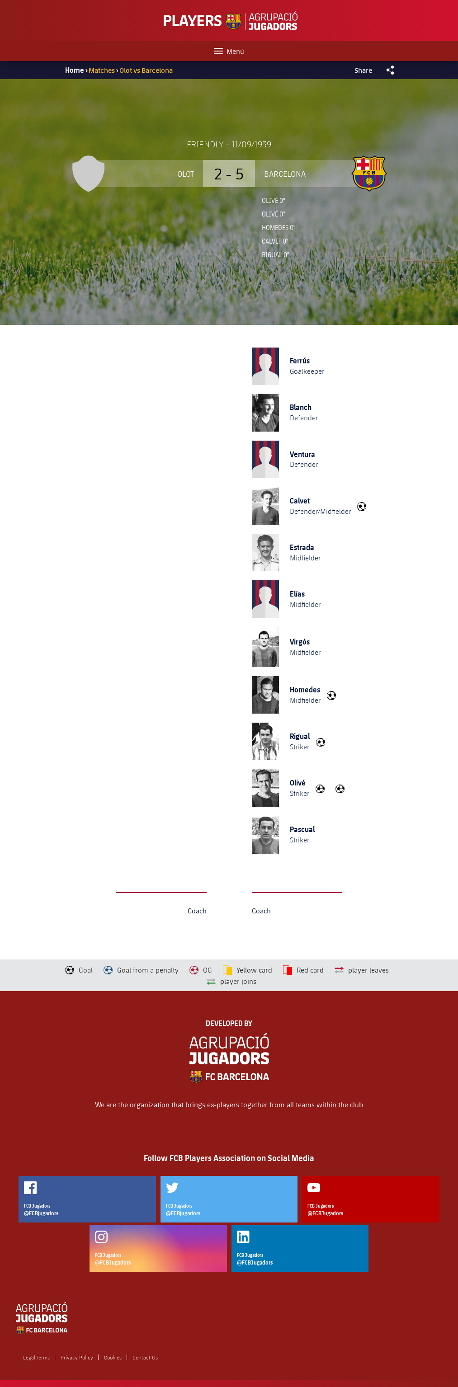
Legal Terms (36, 1357)
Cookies (113, 1357)
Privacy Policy (77, 1357)
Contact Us (145, 1357)
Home (74, 70)
